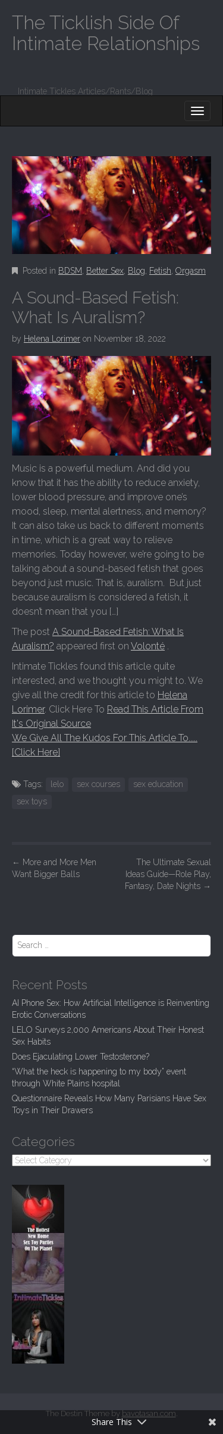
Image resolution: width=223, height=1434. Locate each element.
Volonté (148, 646)
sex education (158, 784)
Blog (136, 270)
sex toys (32, 801)
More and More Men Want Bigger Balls (54, 868)
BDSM (70, 270)
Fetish (160, 270)
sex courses (98, 784)
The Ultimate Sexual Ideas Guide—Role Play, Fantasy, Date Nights (168, 874)
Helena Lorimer (52, 338)
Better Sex (105, 270)
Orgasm (190, 270)
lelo (57, 784)
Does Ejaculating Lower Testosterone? (80, 1056)
